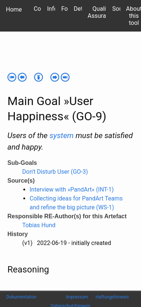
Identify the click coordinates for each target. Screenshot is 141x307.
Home (14, 9)
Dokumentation (21, 297)
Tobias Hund (39, 225)
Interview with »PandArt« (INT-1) (72, 189)
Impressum (77, 297)
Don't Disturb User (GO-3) (55, 171)
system (62, 135)
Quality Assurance (101, 12)
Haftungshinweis (112, 297)
